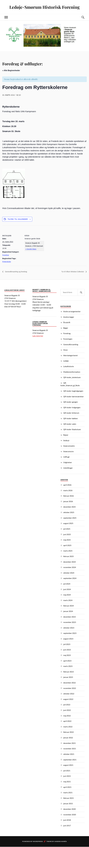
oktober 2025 (68, 512)
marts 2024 (67, 600)
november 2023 (69, 622)
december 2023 (69, 617)
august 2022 (68, 699)
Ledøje (66, 361)
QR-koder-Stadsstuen (72, 429)
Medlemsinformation (71, 372)
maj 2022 (67, 716)
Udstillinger (68, 468)
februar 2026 (68, 496)
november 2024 (69, 567)
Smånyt (66, 440)
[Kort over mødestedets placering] (59, 241)
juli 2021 (66, 771)
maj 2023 (67, 655)
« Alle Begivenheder (11, 70)
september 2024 (69, 578)
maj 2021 (67, 782)
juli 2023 (66, 644)
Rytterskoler (6, 262)
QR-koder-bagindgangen (73, 391)
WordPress (38, 841)
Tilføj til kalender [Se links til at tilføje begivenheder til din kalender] (18, 219)
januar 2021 (68, 804)
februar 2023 (68, 672)
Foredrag (5, 255)
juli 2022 (66, 705)
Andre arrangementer (72, 311)
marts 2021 (67, 792)
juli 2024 (66, 584)
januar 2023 (68, 677)
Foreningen (67, 339)
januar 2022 (68, 738)
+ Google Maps (30, 249)
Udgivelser (67, 462)
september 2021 (69, 760)
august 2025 (68, 523)
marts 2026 (67, 490)
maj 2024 (67, 595)
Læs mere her (37, 336)
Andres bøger (68, 317)
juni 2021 (67, 776)
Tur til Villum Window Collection (71, 272)
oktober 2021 (68, 754)
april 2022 (67, 721)
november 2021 (69, 749)
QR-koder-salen (69, 424)
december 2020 (69, 809)
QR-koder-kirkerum (71, 413)
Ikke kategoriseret (70, 355)
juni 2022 (67, 710)
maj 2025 (67, 540)
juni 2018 (67, 820)
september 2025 (69, 518)
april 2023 (67, 661)
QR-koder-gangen (70, 402)
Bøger (65, 328)
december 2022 (69, 683)
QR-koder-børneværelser (73, 396)
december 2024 (69, 562)
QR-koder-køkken (70, 418)
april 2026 (67, 485)
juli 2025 (66, 529)
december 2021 (69, 743)
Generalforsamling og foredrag (17, 272)
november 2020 (69, 815)
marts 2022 (67, 727)
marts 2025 (67, 551)
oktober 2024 (68, 573)
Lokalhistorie (68, 366)
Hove (65, 350)
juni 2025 (67, 534)
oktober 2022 (68, 694)
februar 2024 (68, 606)
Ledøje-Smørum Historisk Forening (44, 7)
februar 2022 (68, 732)
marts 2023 (67, 666)
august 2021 (68, 765)
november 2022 (69, 688)
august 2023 (68, 639)
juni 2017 (67, 825)
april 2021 (67, 787)
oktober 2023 (68, 628)
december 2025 (69, 507)
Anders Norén (61, 841)
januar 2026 (68, 501)
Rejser (65, 435)
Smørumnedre (69, 446)
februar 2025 (68, 556)
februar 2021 (68, 798)
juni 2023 (67, 650)
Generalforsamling (70, 344)
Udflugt (66, 457)
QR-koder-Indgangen (71, 407)
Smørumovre (68, 451)
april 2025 (67, 545)
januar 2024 (68, 611)
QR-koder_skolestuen (72, 377)
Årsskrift (66, 322)
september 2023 (69, 633)
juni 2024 (67, 589)
